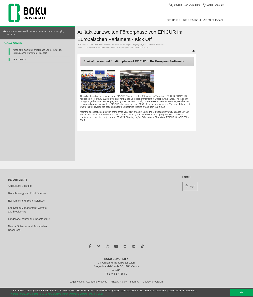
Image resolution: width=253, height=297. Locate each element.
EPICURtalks (19, 59)
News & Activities (13, 43)
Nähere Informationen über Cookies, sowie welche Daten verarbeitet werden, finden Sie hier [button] (57, 294)
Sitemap (134, 281)
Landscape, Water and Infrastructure (29, 219)
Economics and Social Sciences (26, 200)
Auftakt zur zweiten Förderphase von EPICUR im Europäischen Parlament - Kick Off (37, 51)
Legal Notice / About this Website (88, 281)
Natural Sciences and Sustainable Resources (27, 228)
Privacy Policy (119, 281)
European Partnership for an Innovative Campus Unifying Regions (35, 33)
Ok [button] (241, 292)
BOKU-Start (82, 44)
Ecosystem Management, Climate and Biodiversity (27, 210)
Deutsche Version (153, 281)
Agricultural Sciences (20, 185)
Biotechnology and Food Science (27, 193)
